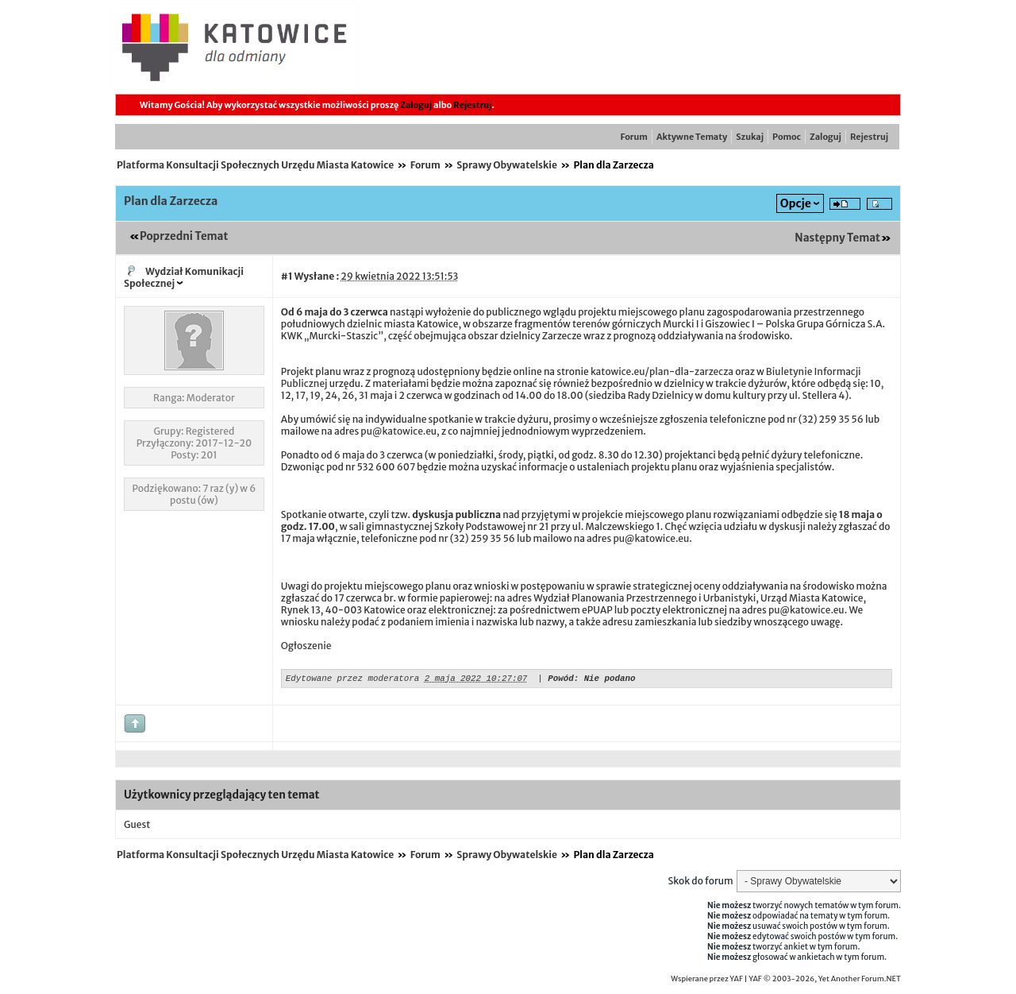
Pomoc (786, 136)
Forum (634, 136)
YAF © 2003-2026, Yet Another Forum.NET (825, 981)
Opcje (795, 203)
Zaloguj (416, 104)
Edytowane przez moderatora (352, 680)
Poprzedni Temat (184, 236)
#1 (287, 276)
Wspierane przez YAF (707, 981)
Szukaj (750, 136)
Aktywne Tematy (691, 136)
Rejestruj (472, 104)
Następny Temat (837, 238)
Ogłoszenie (306, 646)
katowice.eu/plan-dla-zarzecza (662, 371)
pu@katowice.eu (398, 431)
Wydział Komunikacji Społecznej (184, 277)
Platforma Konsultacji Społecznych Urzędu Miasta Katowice (255, 165)
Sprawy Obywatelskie (506, 165)
